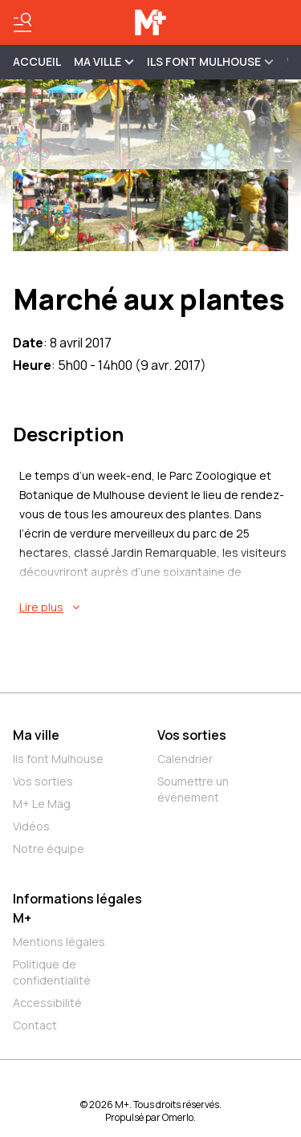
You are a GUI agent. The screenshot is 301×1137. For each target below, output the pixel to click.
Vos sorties (43, 781)
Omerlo (177, 1117)
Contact (35, 1025)
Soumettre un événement (193, 789)
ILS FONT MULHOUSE (210, 61)
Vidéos (31, 826)
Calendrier (185, 758)
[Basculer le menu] (22, 22)
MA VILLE (104, 61)
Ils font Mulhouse (58, 758)
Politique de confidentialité (52, 972)
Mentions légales (59, 941)
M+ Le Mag (42, 803)
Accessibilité (47, 1002)
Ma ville (36, 735)
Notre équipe (48, 848)
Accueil (37, 61)
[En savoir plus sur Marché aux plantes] (153, 607)
